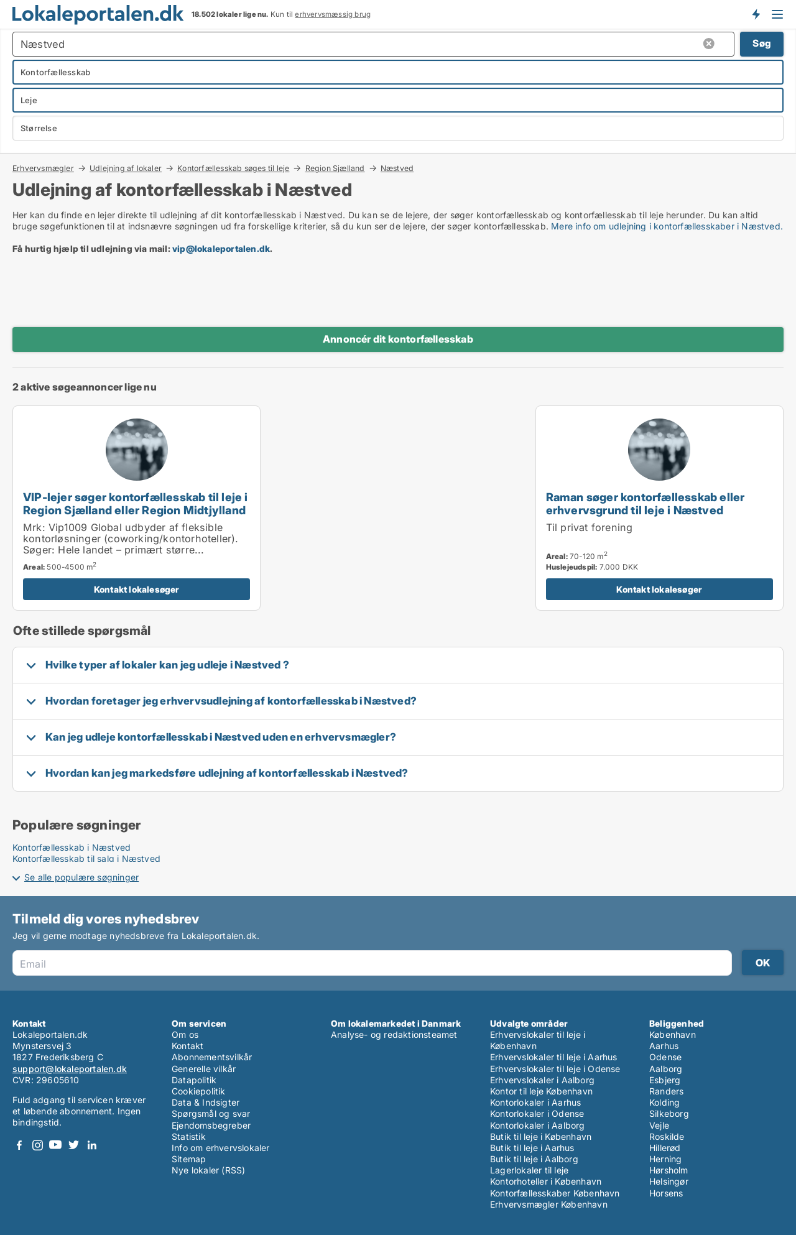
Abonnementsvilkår (212, 1057)
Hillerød (665, 1147)
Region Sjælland (335, 168)
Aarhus (663, 1045)
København (672, 1034)
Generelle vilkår (204, 1068)
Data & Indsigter (205, 1102)
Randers (666, 1091)
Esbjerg (664, 1080)
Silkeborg (669, 1113)
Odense (665, 1057)
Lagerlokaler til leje (529, 1170)
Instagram (37, 1145)
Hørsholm (668, 1170)
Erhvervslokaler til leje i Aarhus (554, 1057)
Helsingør (668, 1181)
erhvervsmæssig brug (333, 14)
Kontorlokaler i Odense (537, 1113)
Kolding (664, 1102)
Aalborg (665, 1068)
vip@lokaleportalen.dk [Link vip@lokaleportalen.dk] (221, 248)
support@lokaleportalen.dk (69, 1068)
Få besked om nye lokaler (756, 14)
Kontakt (187, 1045)
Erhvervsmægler (43, 168)
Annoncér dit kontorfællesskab (398, 339)
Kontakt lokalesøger (137, 589)
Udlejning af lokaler (126, 168)
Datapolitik (194, 1080)
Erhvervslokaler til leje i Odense (555, 1068)
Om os (185, 1034)
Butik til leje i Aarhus (532, 1147)
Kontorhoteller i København (545, 1181)
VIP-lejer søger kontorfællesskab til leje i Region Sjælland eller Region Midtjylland (135, 503)
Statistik (189, 1136)
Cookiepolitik (199, 1091)
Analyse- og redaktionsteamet (394, 1034)
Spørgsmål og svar (211, 1113)
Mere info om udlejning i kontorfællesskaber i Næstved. (667, 226)
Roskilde (667, 1136)
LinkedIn (91, 1145)
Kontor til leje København (541, 1091)
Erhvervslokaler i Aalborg (542, 1080)
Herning (665, 1159)
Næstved (397, 168)
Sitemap (189, 1159)
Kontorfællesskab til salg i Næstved (86, 858)
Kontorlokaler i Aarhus (535, 1102)
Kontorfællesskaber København (555, 1193)
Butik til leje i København (540, 1136)
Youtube (55, 1145)
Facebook (19, 1145)
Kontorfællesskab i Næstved (71, 847)
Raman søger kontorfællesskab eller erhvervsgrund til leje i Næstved (645, 503)
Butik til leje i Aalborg (534, 1159)
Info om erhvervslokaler (221, 1147)
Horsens (666, 1193)
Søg (761, 43)
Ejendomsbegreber (211, 1125)
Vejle (659, 1125)
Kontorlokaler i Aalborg (537, 1125)
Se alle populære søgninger (81, 877)
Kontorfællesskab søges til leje (233, 168)
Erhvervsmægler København (549, 1204)
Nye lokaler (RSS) (208, 1170)
